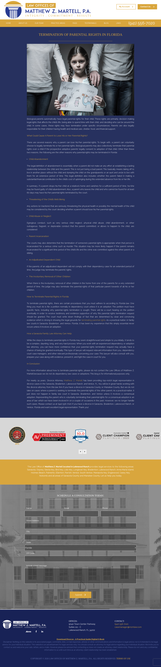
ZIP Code (30, 553)
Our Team (39, 23)
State (28, 542)
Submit (78, 595)
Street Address (32, 520)
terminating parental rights (94, 320)
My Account (124, 7)
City (28, 531)
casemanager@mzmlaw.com (128, 627)
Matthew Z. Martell (73, 380)
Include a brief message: (36, 565)
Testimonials (90, 23)
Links (118, 23)
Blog (106, 23)
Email (66, 508)
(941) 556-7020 (141, 23)
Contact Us (145, 7)
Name (29, 508)
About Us (23, 23)
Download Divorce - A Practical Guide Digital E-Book (80, 639)
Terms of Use (123, 658)
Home (8, 23)
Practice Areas (58, 23)
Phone (105, 508)
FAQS (75, 23)
